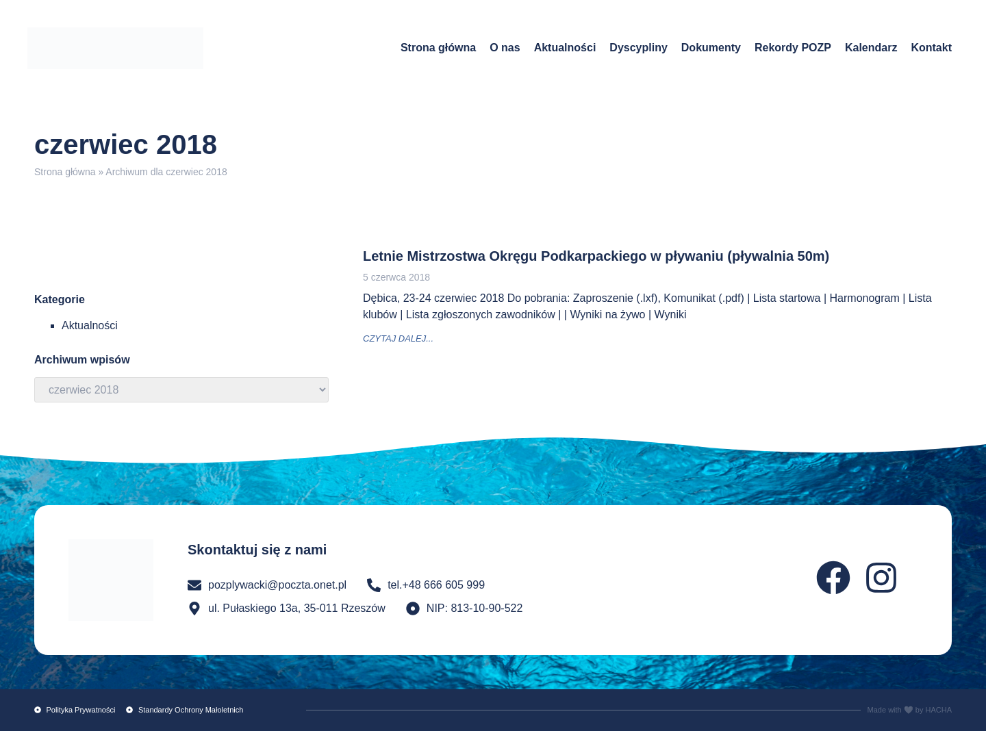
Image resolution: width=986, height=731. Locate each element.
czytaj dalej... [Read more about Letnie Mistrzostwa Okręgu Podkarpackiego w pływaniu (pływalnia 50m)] (398, 338)
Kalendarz (871, 47)
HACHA (938, 710)
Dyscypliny (638, 47)
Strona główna (438, 47)
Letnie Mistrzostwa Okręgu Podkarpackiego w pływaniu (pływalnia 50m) (596, 256)
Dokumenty (711, 47)
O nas (505, 47)
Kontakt (931, 47)
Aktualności (565, 47)
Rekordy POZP (793, 47)
